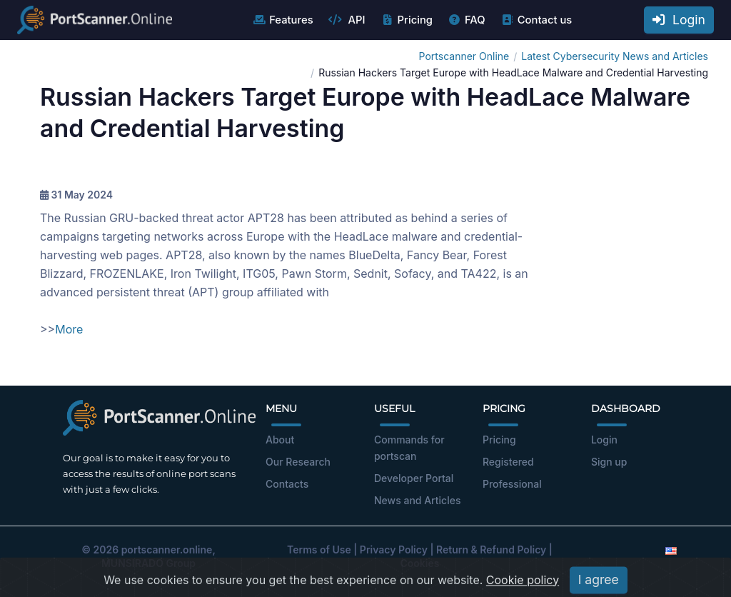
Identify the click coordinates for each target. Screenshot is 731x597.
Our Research (298, 462)
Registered (508, 462)
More (69, 329)
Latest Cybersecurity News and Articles (614, 56)
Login (678, 19)
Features (282, 20)
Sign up (609, 462)
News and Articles (417, 500)
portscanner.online (167, 549)
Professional (512, 484)
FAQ (466, 20)
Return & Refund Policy (491, 549)
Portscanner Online (464, 56)
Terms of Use (319, 549)
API (347, 20)
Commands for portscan (409, 447)
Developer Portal (413, 478)
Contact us (536, 20)
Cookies (420, 563)
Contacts (287, 484)
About (280, 439)
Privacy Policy (394, 549)
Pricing (406, 20)
